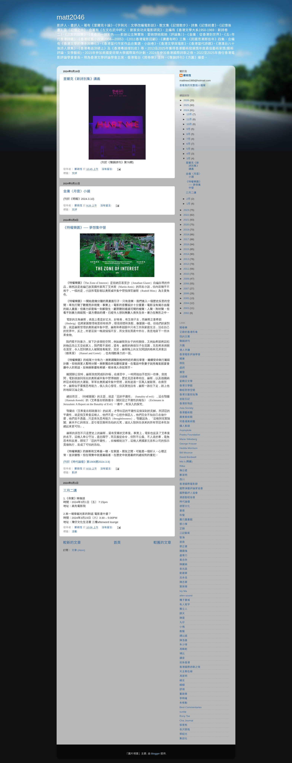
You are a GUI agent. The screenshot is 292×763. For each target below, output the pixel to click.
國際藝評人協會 (189, 492)
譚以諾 (183, 635)
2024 (186, 110)
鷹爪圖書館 (186, 519)
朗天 (182, 613)
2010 (186, 273)
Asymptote (185, 430)
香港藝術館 (186, 412)
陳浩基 (183, 640)
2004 (186, 303)
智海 (182, 537)
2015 (186, 249)
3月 (188, 158)
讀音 (182, 658)
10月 (189, 124)
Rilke (182, 466)
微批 (182, 363)
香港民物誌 (186, 403)
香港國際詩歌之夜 (190, 667)
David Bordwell (188, 457)
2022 (186, 214)
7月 (188, 139)
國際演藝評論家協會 (191, 488)
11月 (189, 119)
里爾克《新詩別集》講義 (81, 79)
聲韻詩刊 (185, 341)
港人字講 (185, 350)
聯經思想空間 (187, 390)
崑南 (182, 542)
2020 (186, 224)
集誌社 (183, 738)
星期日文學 (186, 381)
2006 (186, 293)
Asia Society (186, 408)
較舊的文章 (162, 542)
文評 (74, 173)
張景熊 (183, 725)
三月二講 (70, 490)
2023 (186, 210)
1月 (188, 203)
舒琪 (182, 689)
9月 (188, 129)
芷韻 (182, 528)
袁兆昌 (183, 568)
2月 (188, 198)
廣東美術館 (186, 417)
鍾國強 (183, 551)
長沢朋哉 (185, 729)
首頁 (117, 542)
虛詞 (182, 367)
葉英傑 (183, 586)
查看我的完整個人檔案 (193, 85)
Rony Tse (185, 716)
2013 (186, 259)
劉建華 (183, 573)
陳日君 (183, 470)
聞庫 (182, 358)
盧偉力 (183, 555)
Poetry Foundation (190, 434)
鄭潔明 (183, 475)
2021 (186, 219)
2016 (186, 244)
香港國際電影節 (189, 484)
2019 (186, 229)
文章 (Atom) (78, 550)
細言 (182, 680)
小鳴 (182, 626)
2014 (186, 254)
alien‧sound (186, 595)
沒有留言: (108, 169)
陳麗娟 (183, 564)
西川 (182, 479)
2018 (186, 234)
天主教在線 (186, 671)
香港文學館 (186, 385)
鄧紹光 (183, 734)
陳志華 (183, 582)
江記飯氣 (185, 533)
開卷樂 (183, 327)
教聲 (182, 631)
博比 (182, 653)
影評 (74, 472)
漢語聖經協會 (187, 497)
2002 (186, 313)
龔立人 (183, 609)
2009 (186, 278)
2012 (186, 264)
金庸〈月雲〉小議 (76, 191)
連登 (182, 372)
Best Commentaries (191, 707)
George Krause (188, 443)
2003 (186, 308)
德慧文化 (185, 506)
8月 (188, 134)
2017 (186, 239)
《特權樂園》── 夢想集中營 (84, 228)
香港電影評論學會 (190, 354)
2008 (186, 283)
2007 (186, 288)
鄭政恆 (187, 75)
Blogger (155, 753)
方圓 (182, 345)
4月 (188, 153)
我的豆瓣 (185, 336)
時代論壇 (185, 501)
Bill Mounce (186, 452)
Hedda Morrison (188, 448)
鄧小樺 (183, 524)
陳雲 (182, 618)
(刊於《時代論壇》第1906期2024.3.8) (86, 461)
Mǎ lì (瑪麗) (186, 461)
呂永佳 (183, 577)
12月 (189, 114)
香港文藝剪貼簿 (189, 394)
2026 (186, 100)
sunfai (183, 711)
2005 (186, 298)
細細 (182, 685)
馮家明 (183, 676)
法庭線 (183, 376)
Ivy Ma (183, 591)
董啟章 (183, 693)
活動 (74, 531)
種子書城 (185, 600)
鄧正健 (183, 546)
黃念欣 (183, 559)
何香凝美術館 (187, 421)
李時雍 (183, 698)
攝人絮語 (185, 426)
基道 (182, 510)
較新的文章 (72, 542)
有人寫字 (185, 604)
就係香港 (185, 662)
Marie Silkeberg (188, 439)
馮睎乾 (183, 649)
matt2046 (71, 17)
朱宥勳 (183, 702)
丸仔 (182, 622)
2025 (186, 105)
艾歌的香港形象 (189, 332)
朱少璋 (183, 644)
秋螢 (182, 515)
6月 (188, 143)
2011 (186, 268)
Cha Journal (186, 720)
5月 (188, 148)
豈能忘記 (185, 399)
